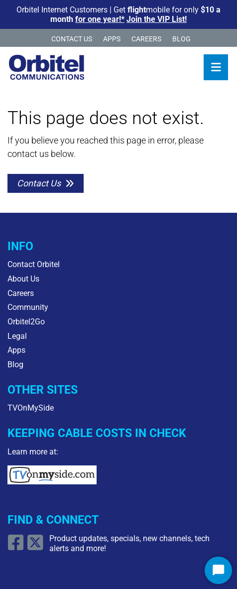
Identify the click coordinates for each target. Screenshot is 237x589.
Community (27, 307)
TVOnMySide (30, 408)
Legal (17, 336)
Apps (111, 39)
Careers (146, 39)
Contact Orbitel (33, 264)
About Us (23, 279)
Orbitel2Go (26, 321)
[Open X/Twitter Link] (36, 546)
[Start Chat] (218, 570)
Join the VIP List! (156, 19)
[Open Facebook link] (17, 546)
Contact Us (71, 39)
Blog (181, 39)
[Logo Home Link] (46, 67)
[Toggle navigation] (216, 67)
